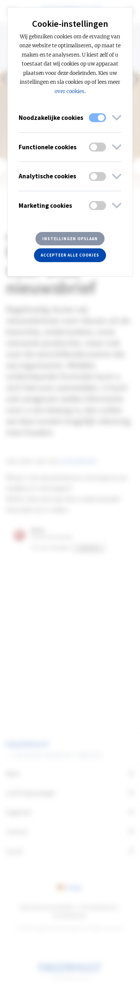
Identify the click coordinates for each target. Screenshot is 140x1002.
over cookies (70, 91)
